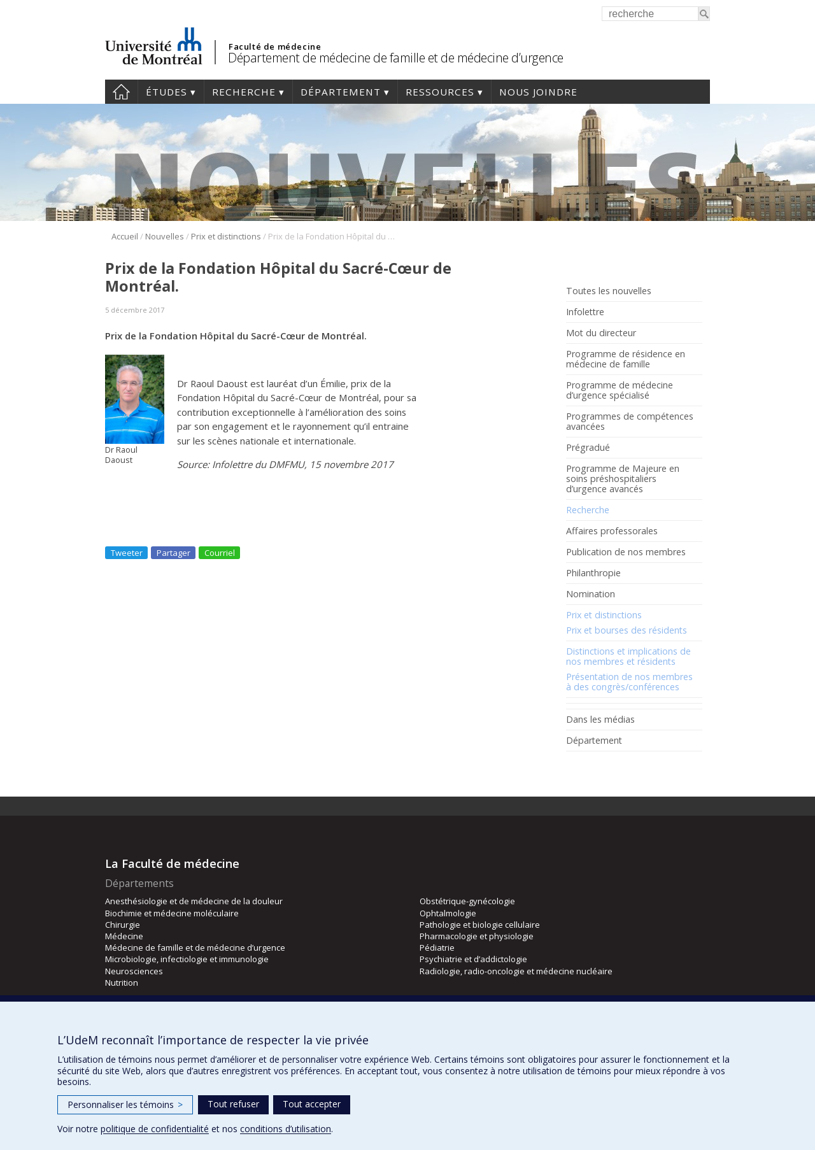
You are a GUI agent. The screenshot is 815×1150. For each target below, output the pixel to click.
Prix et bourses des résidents (626, 630)
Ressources (440, 91)
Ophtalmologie (448, 913)
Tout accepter (312, 1104)
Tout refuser (233, 1104)
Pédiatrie (437, 947)
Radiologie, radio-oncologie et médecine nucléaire (516, 971)
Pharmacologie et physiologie (477, 936)
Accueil (121, 92)
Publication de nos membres (626, 552)
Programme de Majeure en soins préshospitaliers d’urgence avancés (622, 479)
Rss (594, 769)
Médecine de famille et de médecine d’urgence (195, 947)
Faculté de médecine (275, 46)
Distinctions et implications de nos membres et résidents (628, 656)
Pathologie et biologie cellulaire (480, 924)
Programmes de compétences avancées (629, 421)
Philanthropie (593, 573)
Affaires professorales (612, 531)
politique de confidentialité (155, 1129)
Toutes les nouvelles (608, 291)
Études (166, 91)
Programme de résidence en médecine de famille (625, 359)
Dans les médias (600, 719)
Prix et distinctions (226, 236)
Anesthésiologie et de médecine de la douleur (194, 901)
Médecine (124, 936)
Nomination (590, 594)
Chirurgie (122, 924)
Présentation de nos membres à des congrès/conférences (629, 682)
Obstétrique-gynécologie (467, 901)
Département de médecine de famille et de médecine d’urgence (395, 57)
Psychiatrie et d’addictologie (473, 959)
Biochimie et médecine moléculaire (172, 913)
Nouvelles (164, 236)
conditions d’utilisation (285, 1129)
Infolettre (585, 312)
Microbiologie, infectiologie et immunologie (187, 959)
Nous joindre (538, 91)
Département (341, 91)
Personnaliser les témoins (125, 1104)
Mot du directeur (601, 333)
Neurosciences (134, 971)
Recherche (244, 91)
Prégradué (588, 448)
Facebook (575, 769)
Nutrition (121, 982)
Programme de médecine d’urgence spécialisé (619, 390)
